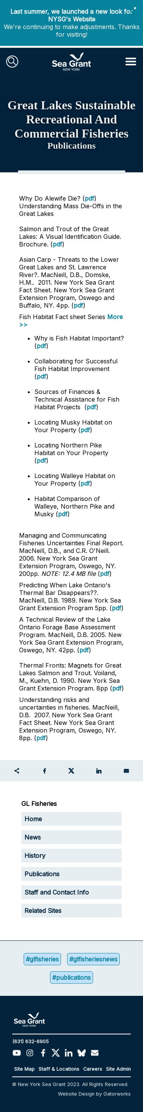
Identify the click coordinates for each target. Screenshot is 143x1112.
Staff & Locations (59, 1069)
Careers (92, 1069)
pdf (89, 198)
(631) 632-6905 (30, 1041)
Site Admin (118, 1069)
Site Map (24, 1069)
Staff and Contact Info (56, 892)
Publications (41, 874)
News (32, 837)
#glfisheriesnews (93, 959)
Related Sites (42, 910)
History (34, 855)
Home (33, 819)
